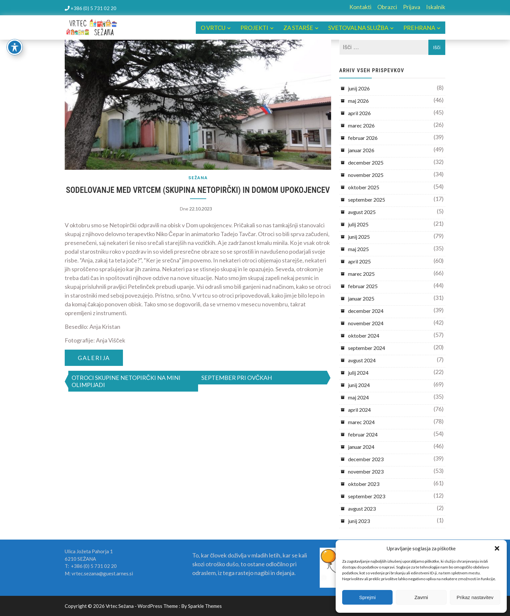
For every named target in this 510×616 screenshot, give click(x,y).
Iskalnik (435, 6)
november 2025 (365, 175)
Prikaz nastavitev (475, 597)
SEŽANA (198, 178)
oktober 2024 (363, 335)
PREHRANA (419, 27)
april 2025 (359, 261)
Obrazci (387, 6)
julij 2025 (358, 224)
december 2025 (365, 162)
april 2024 (359, 410)
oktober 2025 (363, 187)
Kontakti (360, 6)
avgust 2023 (362, 508)
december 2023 (365, 459)
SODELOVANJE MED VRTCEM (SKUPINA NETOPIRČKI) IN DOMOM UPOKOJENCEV (198, 190)
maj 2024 (358, 397)
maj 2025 (358, 249)
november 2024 (365, 323)
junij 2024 (359, 385)
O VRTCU (213, 27)
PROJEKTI (254, 27)
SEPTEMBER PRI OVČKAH (236, 377)
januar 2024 (361, 447)
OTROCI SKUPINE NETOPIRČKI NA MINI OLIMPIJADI (126, 381)
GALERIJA (94, 357)
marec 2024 (361, 422)
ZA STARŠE (298, 27)
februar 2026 (363, 138)
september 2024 (366, 348)
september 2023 (366, 496)
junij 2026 (359, 88)
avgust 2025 (362, 212)
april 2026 (359, 113)
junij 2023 (359, 521)
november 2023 (365, 471)
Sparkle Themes (205, 606)
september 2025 (366, 199)
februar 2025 (363, 286)
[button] (497, 548)
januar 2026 (361, 150)
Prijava (411, 6)
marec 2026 (361, 125)
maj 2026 (358, 101)
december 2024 (365, 311)
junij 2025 (359, 237)
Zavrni (421, 597)
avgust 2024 (362, 360)
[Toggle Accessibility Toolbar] (14, 47)
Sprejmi (367, 597)
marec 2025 (361, 274)
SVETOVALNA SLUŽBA (358, 27)
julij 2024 (358, 372)
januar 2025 (361, 298)
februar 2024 (363, 434)
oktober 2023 (363, 484)
